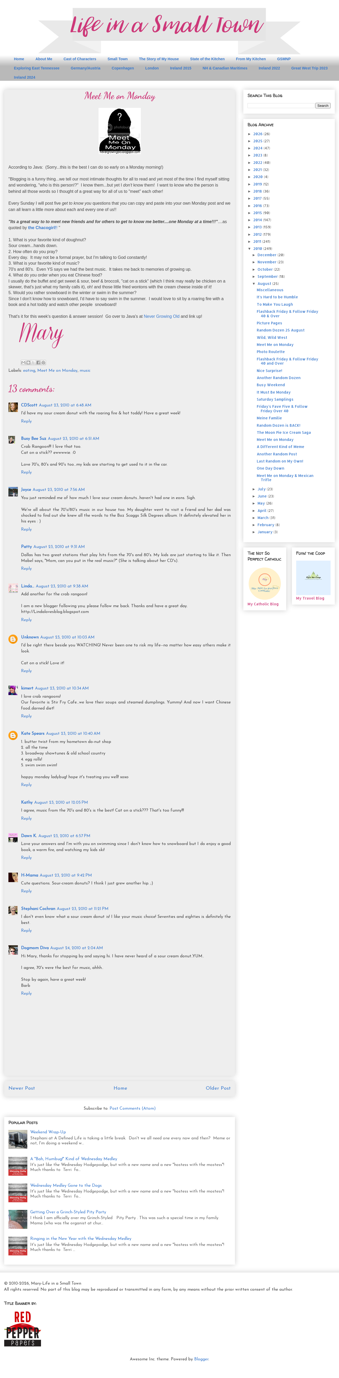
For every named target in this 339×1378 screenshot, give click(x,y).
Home (19, 59)
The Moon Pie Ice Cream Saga (284, 432)
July (262, 489)
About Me (43, 59)
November (268, 262)
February (266, 524)
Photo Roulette (271, 351)
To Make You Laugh (275, 304)
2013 (258, 227)
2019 (258, 184)
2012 (258, 234)
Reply (26, 421)
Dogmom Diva (35, 948)
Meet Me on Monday (57, 371)
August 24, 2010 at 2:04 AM (76, 948)
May (262, 503)
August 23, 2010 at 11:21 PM (83, 909)
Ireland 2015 (180, 68)
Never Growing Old (161, 316)
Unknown (30, 637)
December (268, 255)
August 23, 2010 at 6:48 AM (65, 405)
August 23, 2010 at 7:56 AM (59, 490)
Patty (26, 547)
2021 (258, 169)
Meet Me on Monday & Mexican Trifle (285, 477)
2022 (258, 162)
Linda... (27, 586)
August (265, 283)
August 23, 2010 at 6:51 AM (73, 439)
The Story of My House (159, 59)
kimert (27, 688)
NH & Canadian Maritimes (225, 68)
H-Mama (29, 875)
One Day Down (270, 468)
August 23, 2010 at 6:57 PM (64, 836)
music (85, 371)
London (152, 68)
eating (29, 371)
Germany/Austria (85, 68)
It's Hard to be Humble (277, 297)
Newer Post (21, 1088)
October (266, 269)
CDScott (29, 405)
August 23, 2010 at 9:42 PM (66, 875)
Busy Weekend (271, 385)
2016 (258, 205)
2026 (258, 134)
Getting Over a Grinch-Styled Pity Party (68, 1212)
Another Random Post (277, 454)
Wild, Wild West (272, 337)
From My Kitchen (251, 59)
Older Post (218, 1088)
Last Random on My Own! (280, 461)
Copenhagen (123, 68)
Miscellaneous (270, 290)
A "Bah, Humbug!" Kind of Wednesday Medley (73, 1159)
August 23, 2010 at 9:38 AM (62, 586)
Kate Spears (32, 734)
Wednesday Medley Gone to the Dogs (66, 1186)
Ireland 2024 (24, 77)
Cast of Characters (80, 59)
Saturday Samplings (275, 399)
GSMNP (284, 59)
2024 (258, 148)
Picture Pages (269, 323)
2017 (258, 198)
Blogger (201, 1359)
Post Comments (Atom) (133, 1109)
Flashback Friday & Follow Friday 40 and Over (287, 361)
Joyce (26, 490)
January (266, 532)
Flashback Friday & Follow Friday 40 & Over (287, 313)
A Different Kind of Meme (280, 446)
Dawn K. (29, 836)
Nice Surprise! (269, 370)
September (268, 276)
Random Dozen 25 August (281, 330)
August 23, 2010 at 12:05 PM (61, 803)
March (264, 517)
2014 (258, 220)
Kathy (27, 803)
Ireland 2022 (269, 68)
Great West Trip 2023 (309, 68)
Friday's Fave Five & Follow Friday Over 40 (282, 408)
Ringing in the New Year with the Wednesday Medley (80, 1239)
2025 (258, 141)
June (263, 496)
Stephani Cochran (38, 909)
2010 (258, 248)
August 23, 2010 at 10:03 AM (67, 637)
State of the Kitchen (207, 59)
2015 (258, 212)
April (263, 510)
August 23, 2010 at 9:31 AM (59, 547)
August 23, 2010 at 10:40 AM (73, 734)
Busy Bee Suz (33, 439)
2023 (258, 155)
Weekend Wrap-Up (48, 1132)
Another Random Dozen (279, 377)
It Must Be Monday (274, 392)
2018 (258, 191)
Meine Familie (269, 418)
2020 (258, 176)
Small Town (117, 59)
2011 (257, 241)
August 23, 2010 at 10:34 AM (62, 688)
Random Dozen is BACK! (278, 425)
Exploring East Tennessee (36, 68)
